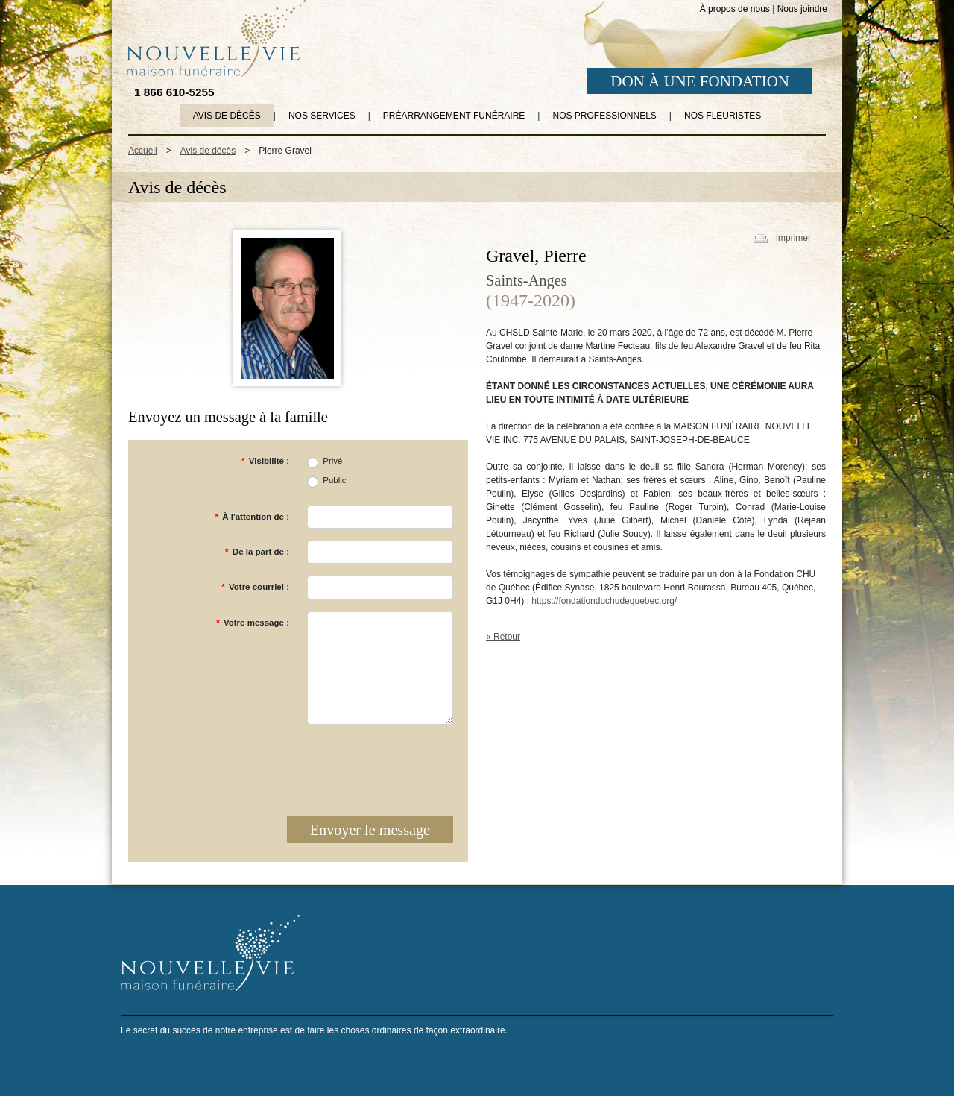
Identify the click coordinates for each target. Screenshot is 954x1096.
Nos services (322, 115)
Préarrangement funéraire (454, 115)
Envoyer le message (370, 830)
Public (334, 480)
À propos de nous (735, 9)
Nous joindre (802, 9)
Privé (332, 460)
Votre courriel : (255, 586)
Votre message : (252, 622)
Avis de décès (227, 115)
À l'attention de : (252, 516)
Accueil (142, 150)
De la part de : (257, 551)
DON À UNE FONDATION (699, 81)
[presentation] (340, 766)
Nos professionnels (604, 115)
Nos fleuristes (722, 115)
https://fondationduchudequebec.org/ (604, 601)
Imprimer (793, 238)
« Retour (503, 637)
